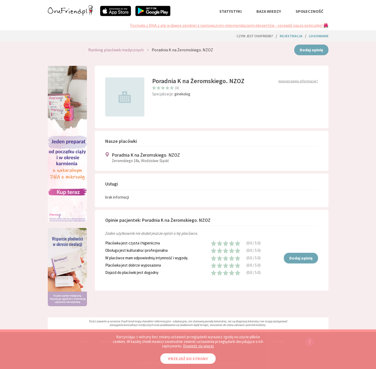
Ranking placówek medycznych (116, 49)
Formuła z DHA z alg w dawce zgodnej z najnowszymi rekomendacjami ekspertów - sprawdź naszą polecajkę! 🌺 (229, 25)
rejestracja (291, 36)
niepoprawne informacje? (298, 81)
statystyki (230, 11)
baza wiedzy (268, 11)
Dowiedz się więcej (198, 345)
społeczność (309, 11)
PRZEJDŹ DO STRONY (188, 358)
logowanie (318, 36)
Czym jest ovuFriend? (255, 36)
